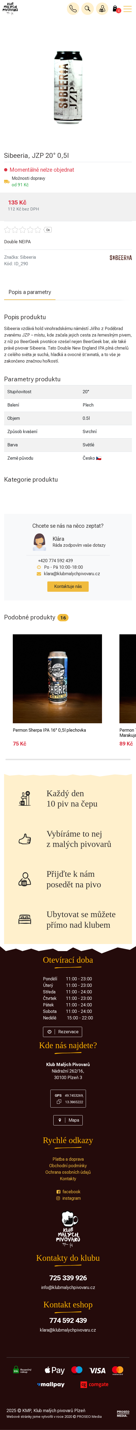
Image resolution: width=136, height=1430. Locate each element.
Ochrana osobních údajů (68, 1172)
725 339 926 (68, 1278)
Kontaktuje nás (68, 586)
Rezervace (63, 1031)
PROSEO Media (89, 1417)
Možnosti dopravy (28, 178)
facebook (68, 1191)
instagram (68, 1198)
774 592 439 (68, 1320)
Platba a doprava (68, 1159)
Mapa (68, 1120)
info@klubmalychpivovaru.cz (68, 1287)
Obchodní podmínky (68, 1165)
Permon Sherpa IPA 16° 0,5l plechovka (49, 730)
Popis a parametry (29, 292)
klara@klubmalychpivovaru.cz (72, 573)
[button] (87, 8)
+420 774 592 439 (55, 560)
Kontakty (68, 1178)
